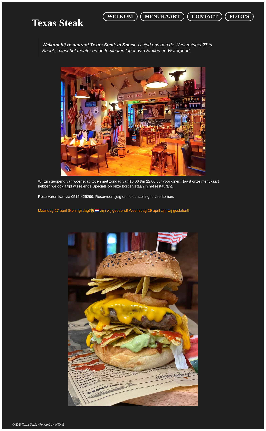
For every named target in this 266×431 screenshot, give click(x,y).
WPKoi (59, 424)
